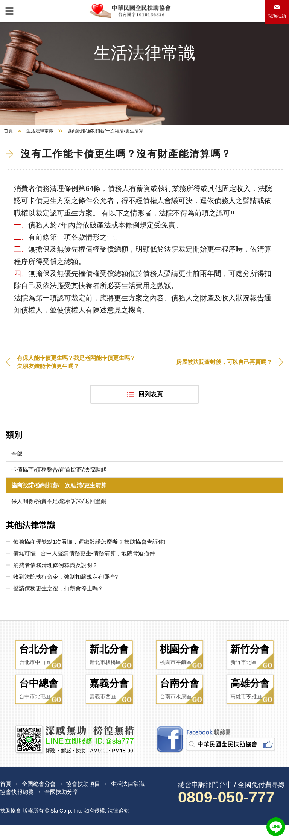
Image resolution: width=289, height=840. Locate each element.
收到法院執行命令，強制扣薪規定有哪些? (65, 586)
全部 (17, 463)
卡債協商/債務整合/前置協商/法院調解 (58, 479)
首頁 (8, 139)
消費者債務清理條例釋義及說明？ (55, 574)
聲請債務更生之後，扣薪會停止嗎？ (58, 597)
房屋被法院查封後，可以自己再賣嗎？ (221, 371)
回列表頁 (150, 403)
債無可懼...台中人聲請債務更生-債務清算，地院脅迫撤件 (84, 562)
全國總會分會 (41, 798)
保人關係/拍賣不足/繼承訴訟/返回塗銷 (58, 510)
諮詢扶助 (277, 16)
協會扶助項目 (87, 798)
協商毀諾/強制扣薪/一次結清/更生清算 (58, 494)
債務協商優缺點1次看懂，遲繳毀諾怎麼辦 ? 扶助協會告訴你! (89, 551)
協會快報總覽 (18, 806)
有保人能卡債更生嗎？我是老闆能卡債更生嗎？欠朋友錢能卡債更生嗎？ (74, 370)
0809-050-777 (229, 811)
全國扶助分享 (65, 806)
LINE (275, 826)
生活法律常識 (39, 139)
